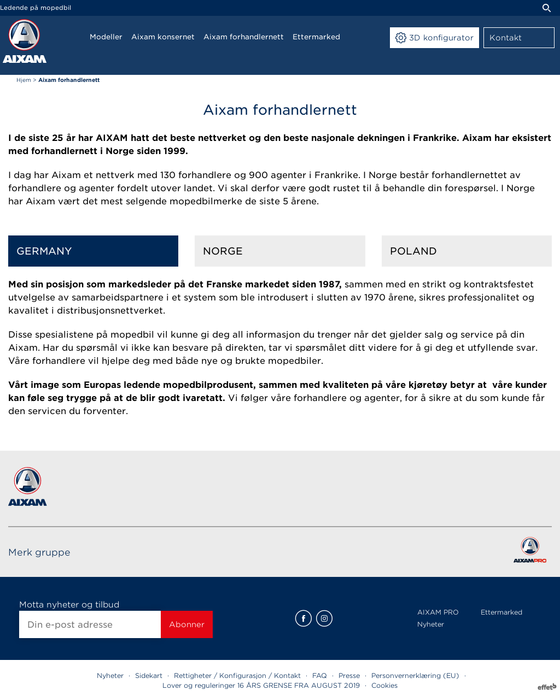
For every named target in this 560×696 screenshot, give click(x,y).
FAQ (319, 675)
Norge (223, 251)
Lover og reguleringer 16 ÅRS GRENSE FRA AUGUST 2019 (261, 685)
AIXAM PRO (438, 612)
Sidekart (148, 675)
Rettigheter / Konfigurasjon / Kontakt (237, 675)
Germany (44, 251)
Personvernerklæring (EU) (415, 675)
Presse (349, 675)
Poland (413, 251)
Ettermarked (501, 612)
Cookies (384, 685)
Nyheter (430, 624)
